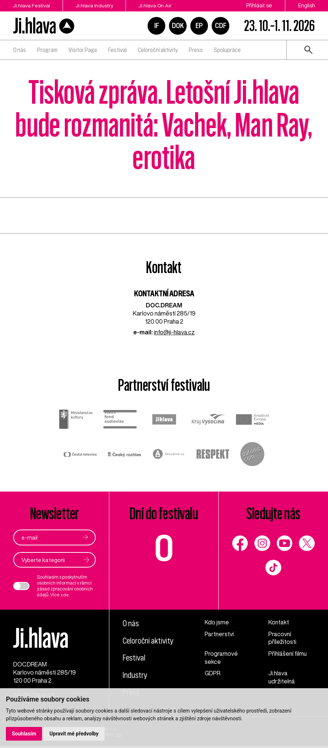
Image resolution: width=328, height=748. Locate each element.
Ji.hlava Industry (96, 5)
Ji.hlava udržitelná (281, 678)
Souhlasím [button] (24, 734)
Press (196, 49)
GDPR (213, 673)
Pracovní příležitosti (282, 638)
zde (64, 594)
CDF (220, 25)
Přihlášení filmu (287, 654)
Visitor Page (82, 49)
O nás (19, 49)
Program (47, 49)
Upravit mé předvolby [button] (74, 734)
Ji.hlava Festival (31, 5)
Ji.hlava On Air (157, 5)
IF (156, 25)
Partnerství (219, 634)
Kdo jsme (217, 622)
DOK (178, 25)
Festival (117, 49)
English (306, 5)
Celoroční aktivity (158, 49)
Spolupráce (227, 49)
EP (199, 25)
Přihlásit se (259, 5)
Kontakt (278, 622)
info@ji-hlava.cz (174, 332)
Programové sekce (221, 658)
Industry (135, 675)
